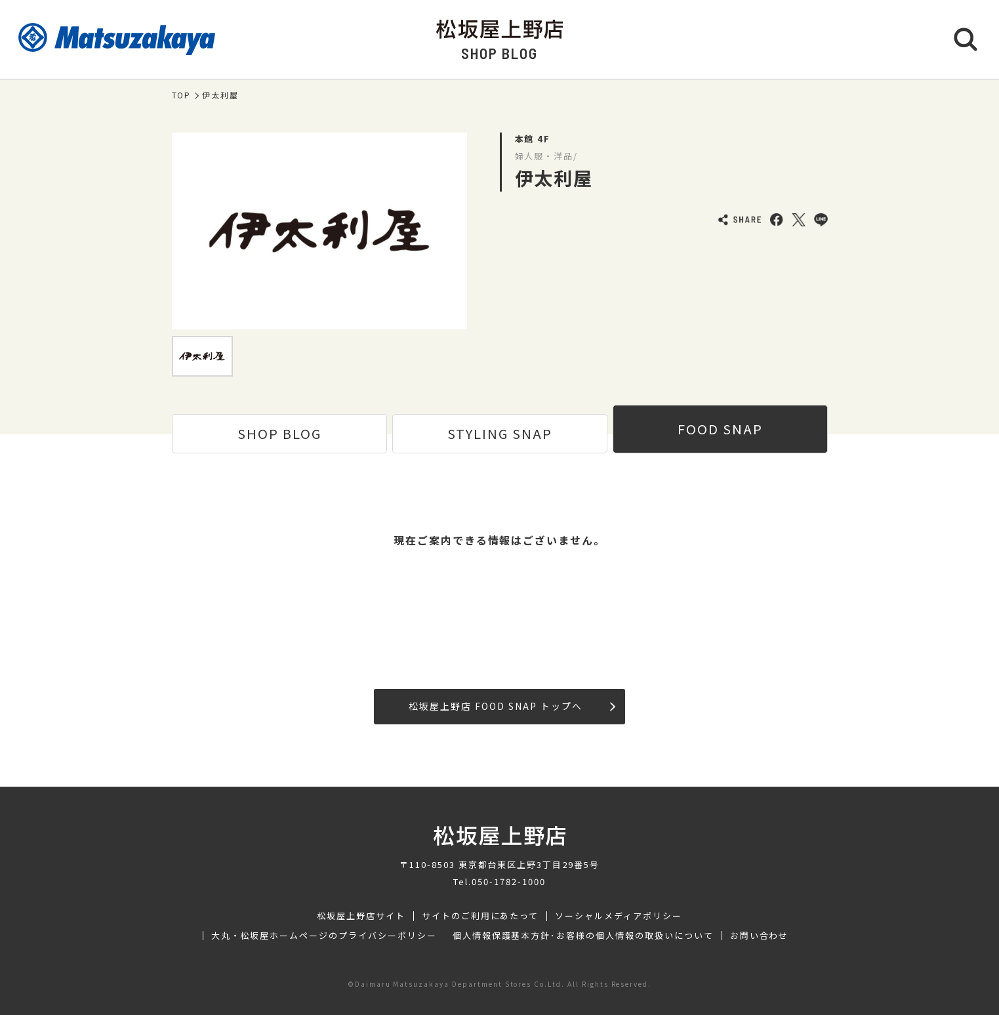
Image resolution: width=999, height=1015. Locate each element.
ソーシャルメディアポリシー (618, 916)
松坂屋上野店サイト (361, 916)
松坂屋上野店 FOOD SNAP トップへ (512, 706)
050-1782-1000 (508, 881)
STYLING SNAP (499, 433)
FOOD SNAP (720, 428)
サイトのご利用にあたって (480, 916)
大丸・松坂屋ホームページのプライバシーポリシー (324, 935)
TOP (182, 95)
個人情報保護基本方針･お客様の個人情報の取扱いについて (583, 935)
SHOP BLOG (279, 433)
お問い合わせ (759, 935)
